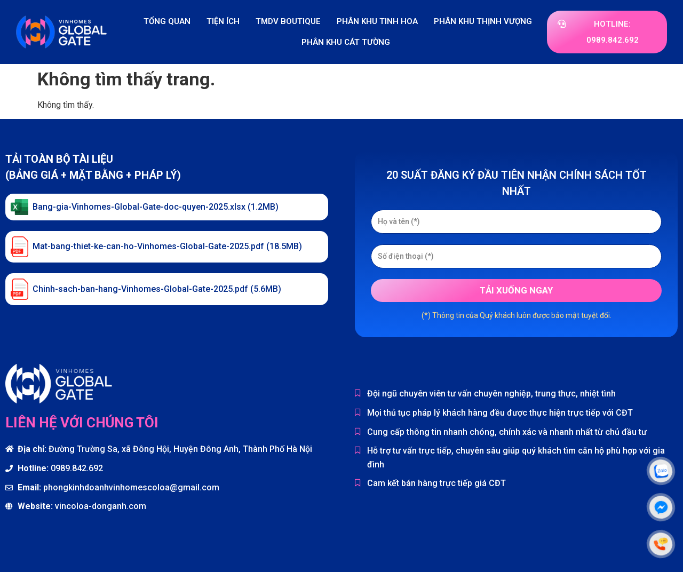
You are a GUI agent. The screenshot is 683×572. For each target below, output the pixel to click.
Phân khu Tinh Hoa (377, 21)
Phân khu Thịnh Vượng (483, 21)
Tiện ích (223, 21)
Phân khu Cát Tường (345, 42)
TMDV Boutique (288, 21)
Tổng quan (167, 21)
